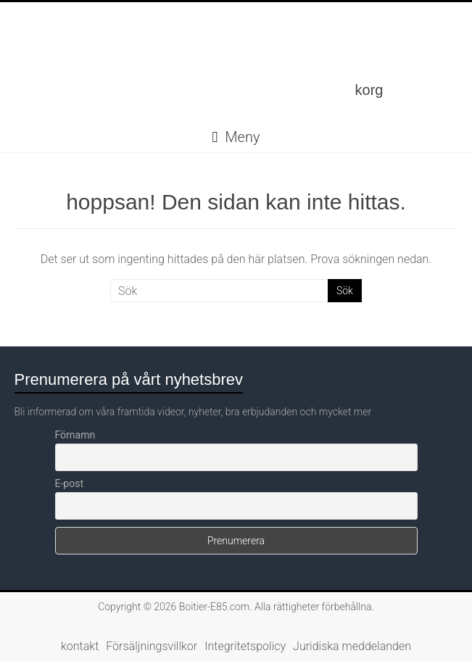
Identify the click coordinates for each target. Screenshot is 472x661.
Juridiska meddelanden (352, 646)
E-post (69, 483)
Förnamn (75, 435)
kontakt (80, 646)
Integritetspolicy (245, 646)
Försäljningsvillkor (151, 646)
